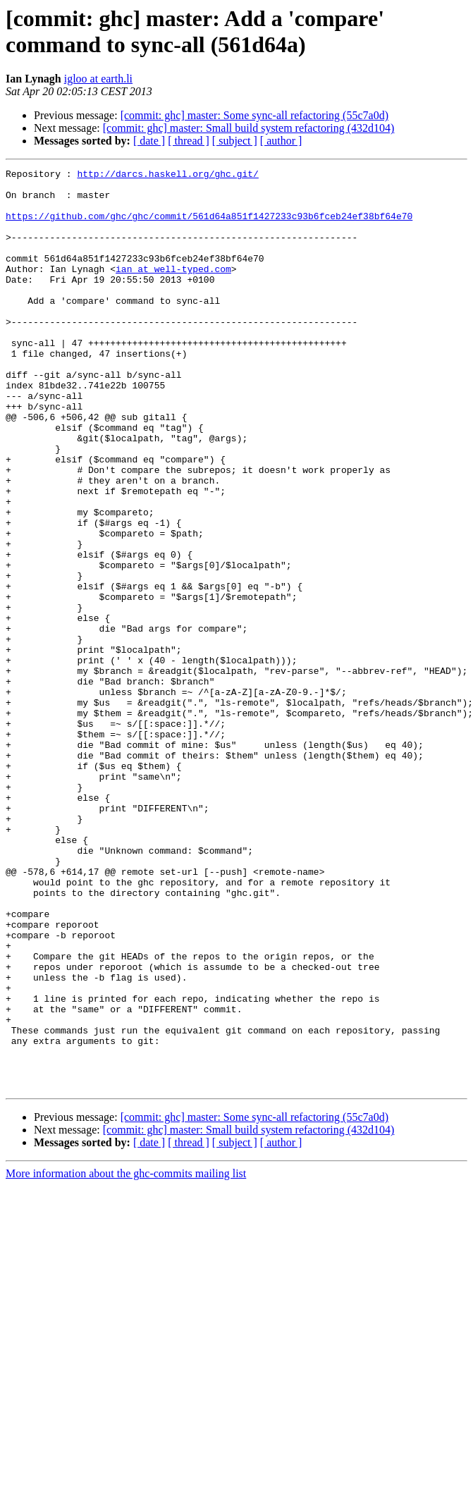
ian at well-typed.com (173, 289)
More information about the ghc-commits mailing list (126, 1357)
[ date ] (149, 141)
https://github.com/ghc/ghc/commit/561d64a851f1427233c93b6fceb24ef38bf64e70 (209, 226)
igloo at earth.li (98, 79)
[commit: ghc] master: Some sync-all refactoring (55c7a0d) (254, 115)
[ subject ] (234, 141)
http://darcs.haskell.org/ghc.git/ (167, 175)
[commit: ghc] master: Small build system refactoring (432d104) (249, 128)
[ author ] (281, 141)
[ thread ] (188, 141)
